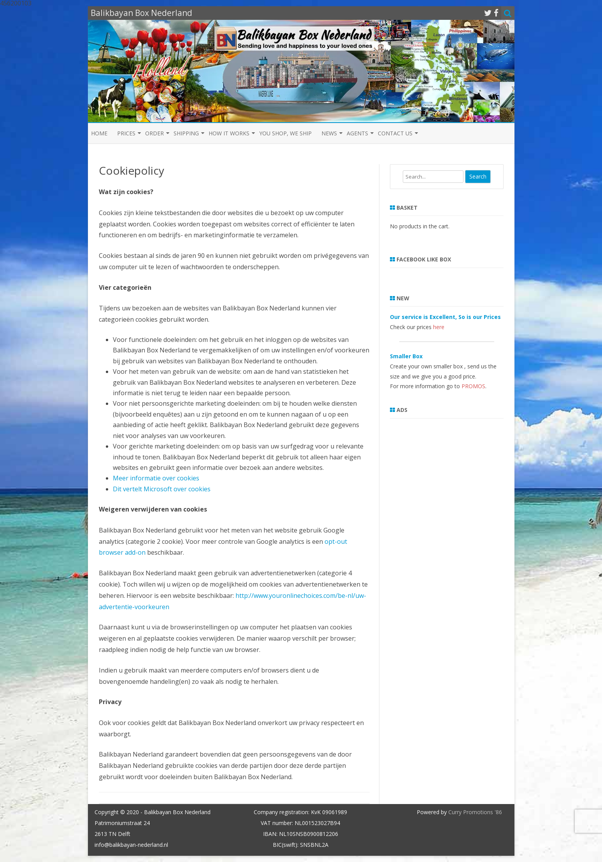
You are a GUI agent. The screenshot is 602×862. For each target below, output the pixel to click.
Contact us (395, 133)
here (438, 327)
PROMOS (473, 386)
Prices (126, 133)
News (329, 133)
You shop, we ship (285, 133)
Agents (357, 133)
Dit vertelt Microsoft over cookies (162, 489)
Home (99, 133)
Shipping (186, 133)
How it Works (229, 133)
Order (154, 133)
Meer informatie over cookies (156, 478)
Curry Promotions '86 (475, 812)
